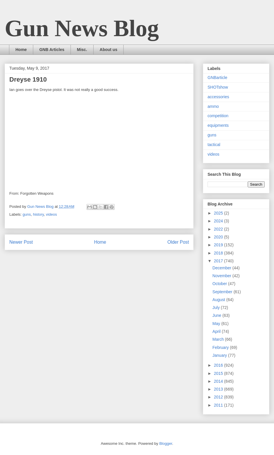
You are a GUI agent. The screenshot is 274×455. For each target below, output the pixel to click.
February (221, 347)
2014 (219, 381)
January (220, 355)
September (222, 291)
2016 (219, 365)
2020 (219, 237)
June (217, 315)
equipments (218, 125)
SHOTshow (218, 87)
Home (21, 49)
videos (51, 214)
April (217, 331)
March (218, 339)
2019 (219, 245)
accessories (218, 96)
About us (108, 49)
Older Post (178, 242)
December (222, 268)
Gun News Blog (82, 28)
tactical (214, 144)
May (216, 323)
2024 (219, 221)
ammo (213, 106)
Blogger (165, 443)
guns (27, 214)
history (38, 214)
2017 (219, 261)
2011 (219, 405)
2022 (219, 229)
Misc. (82, 49)
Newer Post (21, 242)
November (222, 275)
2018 (219, 253)
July (216, 307)
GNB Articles (51, 49)
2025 (219, 213)
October (220, 283)
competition (218, 115)
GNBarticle (217, 77)
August (219, 299)
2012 (219, 397)
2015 (219, 373)
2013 (219, 389)
